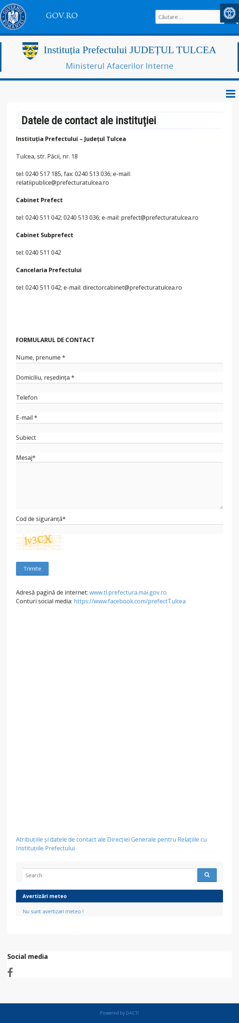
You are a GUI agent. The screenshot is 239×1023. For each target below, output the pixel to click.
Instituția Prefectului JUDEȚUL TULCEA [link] (130, 49)
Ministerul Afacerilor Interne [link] (119, 65)
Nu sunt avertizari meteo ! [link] (53, 911)
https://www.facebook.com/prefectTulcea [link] (130, 601)
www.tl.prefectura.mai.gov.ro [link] (128, 592)
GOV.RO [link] (62, 15)
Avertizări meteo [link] (45, 896)
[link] (229, 13)
